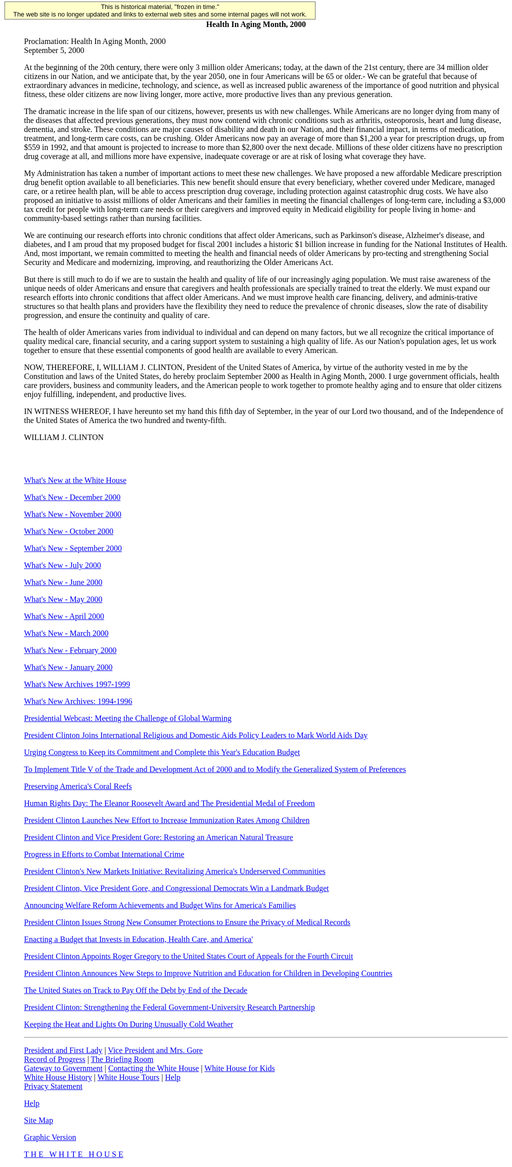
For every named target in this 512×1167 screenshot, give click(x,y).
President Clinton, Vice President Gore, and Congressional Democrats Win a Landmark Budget (176, 888)
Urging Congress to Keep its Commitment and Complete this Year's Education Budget (162, 752)
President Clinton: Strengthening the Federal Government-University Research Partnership (169, 1007)
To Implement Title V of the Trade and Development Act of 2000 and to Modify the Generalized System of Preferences (215, 769)
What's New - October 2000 (69, 531)
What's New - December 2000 (72, 497)
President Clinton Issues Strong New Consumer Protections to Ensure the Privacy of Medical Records (187, 922)
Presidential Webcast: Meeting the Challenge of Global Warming (128, 718)
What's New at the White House (75, 480)
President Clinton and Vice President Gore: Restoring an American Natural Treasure (158, 837)
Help (172, 1077)
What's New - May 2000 (63, 599)
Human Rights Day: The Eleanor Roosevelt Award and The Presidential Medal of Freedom (169, 803)
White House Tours (129, 1077)
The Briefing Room (122, 1059)
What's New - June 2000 (63, 582)
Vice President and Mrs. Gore (155, 1050)
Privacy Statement (53, 1086)
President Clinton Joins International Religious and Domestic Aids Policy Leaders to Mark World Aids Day (196, 735)
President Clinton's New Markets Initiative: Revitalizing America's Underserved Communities (175, 871)
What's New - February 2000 (70, 650)
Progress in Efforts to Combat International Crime (104, 854)
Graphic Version (50, 1137)
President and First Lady (63, 1050)
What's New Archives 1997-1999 (77, 684)
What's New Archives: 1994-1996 (78, 701)
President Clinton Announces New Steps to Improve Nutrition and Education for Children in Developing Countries (208, 973)
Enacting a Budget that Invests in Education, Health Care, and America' (138, 939)
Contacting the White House (153, 1068)
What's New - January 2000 (68, 667)
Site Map (38, 1120)
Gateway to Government (63, 1068)
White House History (58, 1077)
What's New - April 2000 (64, 616)
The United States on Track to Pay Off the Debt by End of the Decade (136, 990)
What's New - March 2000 (66, 633)
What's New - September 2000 (73, 548)
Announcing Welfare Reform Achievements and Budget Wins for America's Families (160, 905)
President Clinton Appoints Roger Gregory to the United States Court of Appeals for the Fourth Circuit (188, 956)
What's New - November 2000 (73, 514)
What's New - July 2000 (62, 565)
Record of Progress (55, 1059)
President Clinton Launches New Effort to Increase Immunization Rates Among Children (167, 820)
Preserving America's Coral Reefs (78, 786)
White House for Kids (239, 1068)
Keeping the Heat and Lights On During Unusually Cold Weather (128, 1024)
